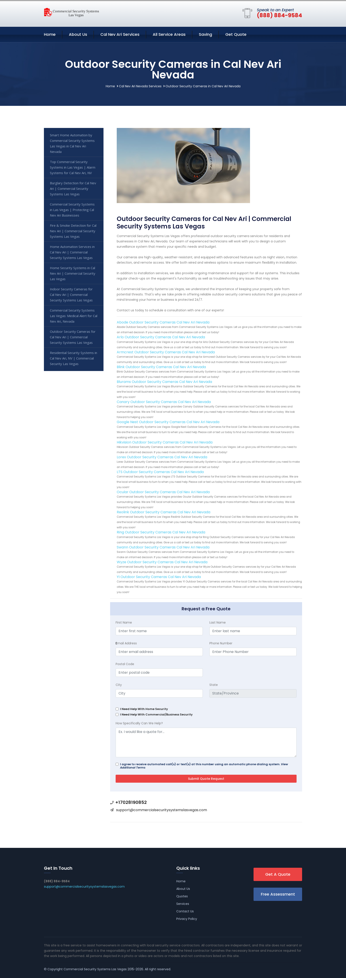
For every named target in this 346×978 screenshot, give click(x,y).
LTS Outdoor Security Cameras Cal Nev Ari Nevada (160, 471)
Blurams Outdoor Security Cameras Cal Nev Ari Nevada (164, 381)
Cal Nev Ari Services (119, 34)
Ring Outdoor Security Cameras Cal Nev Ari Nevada (161, 532)
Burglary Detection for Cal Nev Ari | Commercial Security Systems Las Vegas (73, 188)
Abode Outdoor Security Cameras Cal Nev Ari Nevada (163, 322)
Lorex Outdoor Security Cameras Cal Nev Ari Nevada (162, 457)
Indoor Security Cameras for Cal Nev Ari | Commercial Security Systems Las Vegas (71, 294)
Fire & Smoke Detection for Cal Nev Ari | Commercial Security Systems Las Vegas (73, 231)
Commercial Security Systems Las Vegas (95, 969)
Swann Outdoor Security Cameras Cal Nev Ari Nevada (163, 547)
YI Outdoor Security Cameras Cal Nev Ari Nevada (159, 576)
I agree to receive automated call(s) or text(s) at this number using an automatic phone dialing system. (204, 766)
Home (50, 34)
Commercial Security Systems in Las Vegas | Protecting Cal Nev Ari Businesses (72, 209)
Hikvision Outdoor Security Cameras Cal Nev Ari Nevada (164, 442)
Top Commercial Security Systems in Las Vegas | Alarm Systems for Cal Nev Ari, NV (72, 167)
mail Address (126, 643)
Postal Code (125, 664)
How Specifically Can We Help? (139, 723)
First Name (124, 622)
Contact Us (185, 911)
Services (182, 904)
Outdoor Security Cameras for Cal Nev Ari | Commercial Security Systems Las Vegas (73, 337)
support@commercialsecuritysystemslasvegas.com (161, 809)
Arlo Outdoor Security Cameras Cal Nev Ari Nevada (161, 337)
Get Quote (235, 34)
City (119, 685)
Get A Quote (277, 874)
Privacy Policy (186, 919)
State (213, 685)
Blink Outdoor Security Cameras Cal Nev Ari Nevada (161, 366)
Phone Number (220, 643)
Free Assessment (278, 894)
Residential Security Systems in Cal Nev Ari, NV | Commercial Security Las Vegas (73, 358)
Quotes (182, 896)
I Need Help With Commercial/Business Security (156, 714)
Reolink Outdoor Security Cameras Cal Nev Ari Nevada (163, 512)
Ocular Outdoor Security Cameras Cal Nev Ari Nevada (163, 492)
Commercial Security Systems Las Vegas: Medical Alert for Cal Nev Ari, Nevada (73, 315)
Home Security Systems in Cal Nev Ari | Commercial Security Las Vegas (72, 273)
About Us (78, 34)
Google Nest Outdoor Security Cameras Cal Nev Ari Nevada (168, 421)
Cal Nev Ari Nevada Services (140, 86)
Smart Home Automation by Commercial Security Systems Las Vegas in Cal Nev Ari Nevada (72, 143)
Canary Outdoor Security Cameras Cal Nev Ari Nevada (164, 401)
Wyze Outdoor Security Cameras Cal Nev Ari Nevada (162, 562)
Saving (205, 34)
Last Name (217, 622)
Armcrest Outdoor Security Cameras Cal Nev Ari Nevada (166, 352)
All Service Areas (169, 34)
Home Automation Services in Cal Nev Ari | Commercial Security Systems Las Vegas (72, 252)
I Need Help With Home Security (144, 709)
